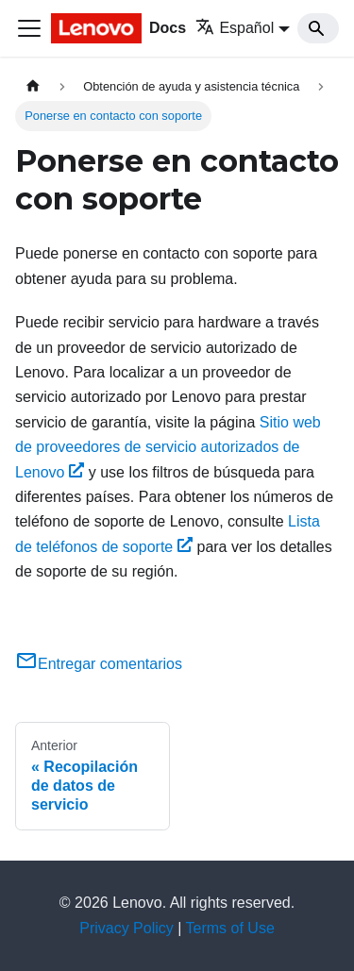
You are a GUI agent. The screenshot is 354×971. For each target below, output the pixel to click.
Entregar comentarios (98, 664)
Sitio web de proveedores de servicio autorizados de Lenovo (168, 447)
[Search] (318, 28)
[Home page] (33, 86)
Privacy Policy (126, 928)
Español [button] (234, 28)
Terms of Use (230, 928)
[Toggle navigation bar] (29, 28)
